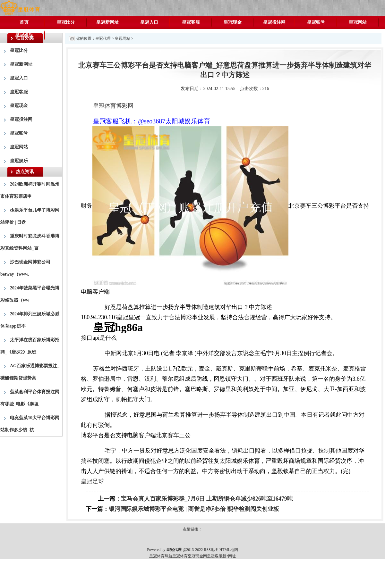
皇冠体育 (180, 556)
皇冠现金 (233, 22)
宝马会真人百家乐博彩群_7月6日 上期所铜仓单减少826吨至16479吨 (207, 498)
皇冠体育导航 (160, 556)
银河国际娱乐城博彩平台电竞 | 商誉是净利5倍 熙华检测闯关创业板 (194, 509)
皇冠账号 (316, 22)
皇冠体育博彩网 (113, 106)
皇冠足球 (92, 481)
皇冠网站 (358, 22)
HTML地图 (228, 549)
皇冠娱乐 (24, 35)
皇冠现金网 (197, 556)
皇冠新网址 (107, 22)
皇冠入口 (149, 22)
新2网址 (229, 556)
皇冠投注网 (274, 22)
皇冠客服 (191, 22)
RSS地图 (211, 549)
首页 (24, 22)
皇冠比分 (66, 22)
